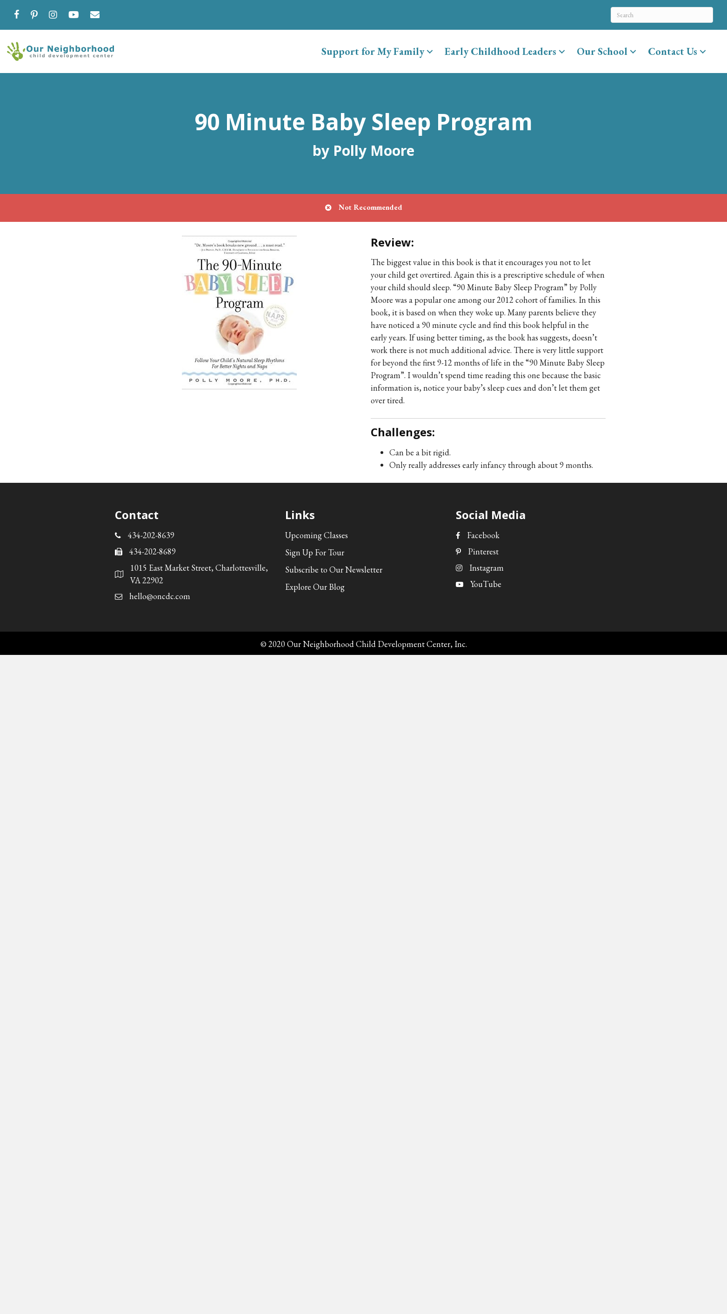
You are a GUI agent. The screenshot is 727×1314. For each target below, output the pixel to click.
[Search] (662, 15)
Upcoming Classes (316, 535)
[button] (429, 51)
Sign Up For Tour (314, 552)
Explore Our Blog (315, 586)
